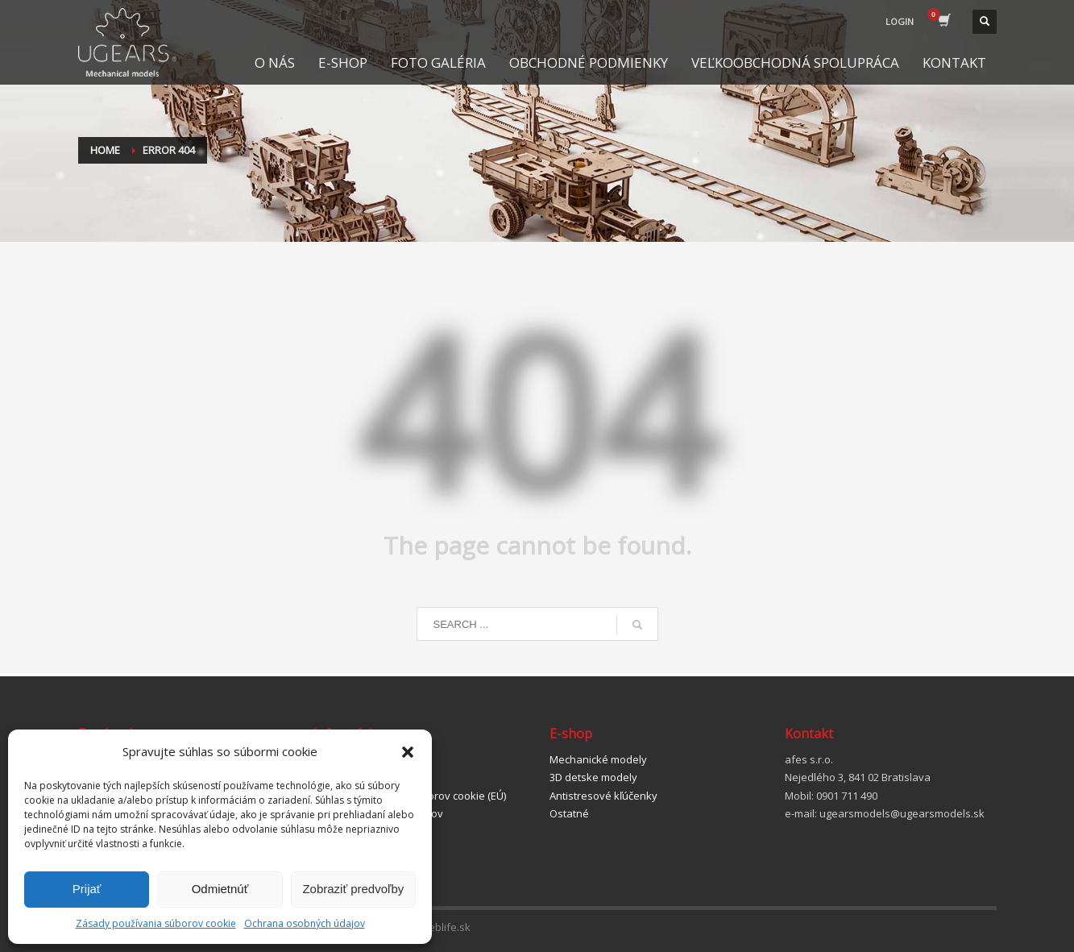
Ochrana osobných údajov (304, 923)
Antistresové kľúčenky (603, 795)
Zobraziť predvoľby (353, 889)
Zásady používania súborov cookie (156, 923)
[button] (408, 752)
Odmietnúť (220, 889)
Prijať (87, 889)
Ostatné (569, 813)
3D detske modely (593, 777)
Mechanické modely (598, 759)
